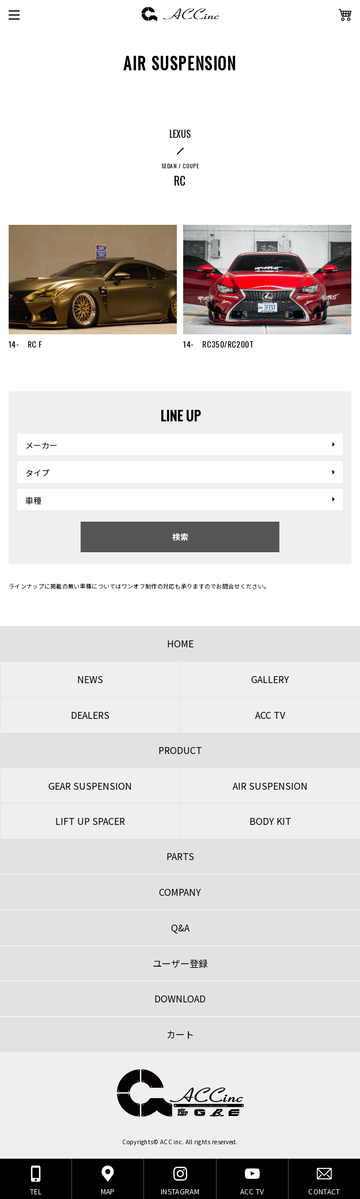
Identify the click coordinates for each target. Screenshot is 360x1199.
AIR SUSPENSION (270, 786)
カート (180, 1034)
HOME (180, 643)
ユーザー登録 (180, 963)
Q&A (180, 927)
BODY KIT (270, 821)
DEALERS (90, 715)
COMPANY (180, 892)
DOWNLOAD (180, 998)
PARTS (180, 856)
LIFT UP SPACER (90, 821)
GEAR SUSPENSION (90, 786)
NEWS (90, 679)
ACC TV (270, 715)
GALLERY (270, 679)
